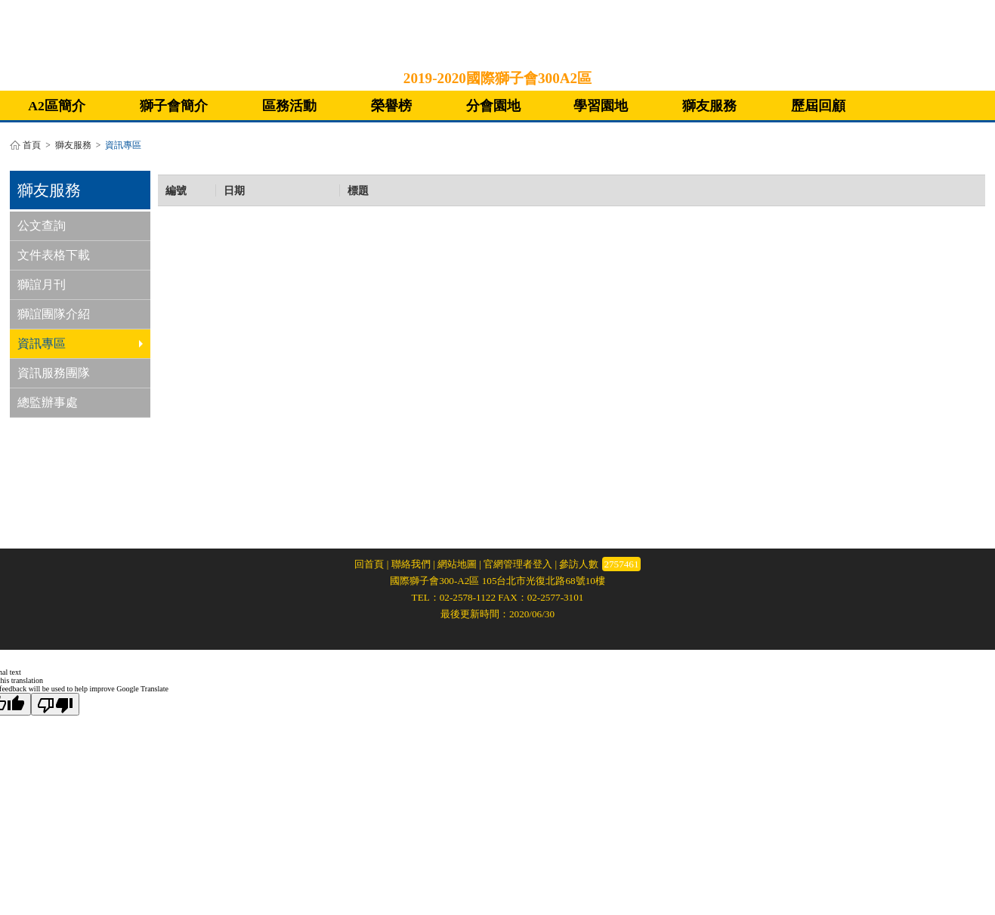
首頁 (32, 145)
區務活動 (289, 105)
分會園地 (493, 105)
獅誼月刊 (41, 284)
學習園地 (600, 105)
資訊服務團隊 (53, 372)
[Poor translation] (55, 704)
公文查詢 (41, 225)
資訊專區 (80, 343)
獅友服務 (709, 105)
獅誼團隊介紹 (53, 314)
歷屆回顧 (818, 105)
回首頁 (369, 564)
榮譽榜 (391, 105)
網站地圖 (457, 564)
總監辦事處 (47, 402)
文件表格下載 (53, 255)
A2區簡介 (56, 105)
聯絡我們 (411, 564)
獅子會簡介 (174, 105)
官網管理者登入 (518, 564)
